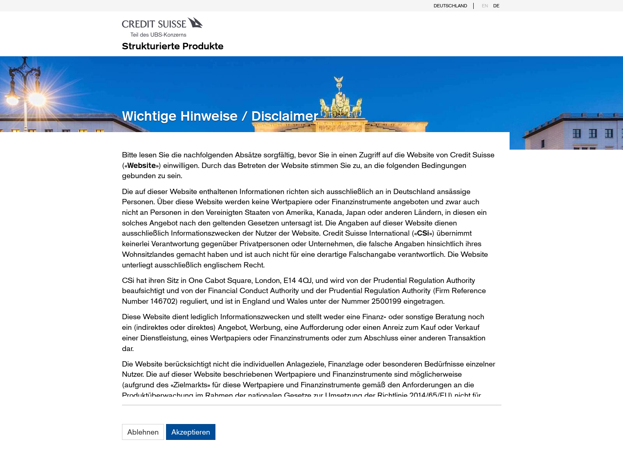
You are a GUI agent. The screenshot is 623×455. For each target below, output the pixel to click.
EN (485, 6)
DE (496, 6)
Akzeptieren (190, 431)
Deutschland (450, 6)
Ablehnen (143, 431)
